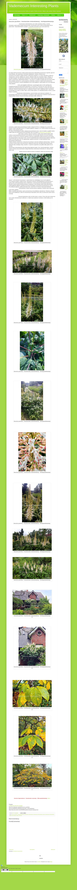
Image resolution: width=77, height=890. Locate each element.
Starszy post (53, 849)
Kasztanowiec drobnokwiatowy (28, 814)
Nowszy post (11, 849)
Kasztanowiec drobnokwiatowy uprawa (39, 814)
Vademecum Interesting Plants (34, 6)
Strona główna (32, 849)
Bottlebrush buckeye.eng (34, 28)
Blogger (51, 861)
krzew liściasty (14, 815)
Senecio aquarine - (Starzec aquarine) (66, 95)
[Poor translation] (7, 870)
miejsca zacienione (19, 815)
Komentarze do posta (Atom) (17, 851)
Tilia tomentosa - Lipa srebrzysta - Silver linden (66, 187)
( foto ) (48, 798)
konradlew (38, 861)
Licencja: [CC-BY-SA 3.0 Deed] (16, 805)
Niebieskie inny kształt (66, 145)
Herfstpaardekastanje (21, 814)
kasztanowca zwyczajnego (45, 132)
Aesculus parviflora (14, 814)
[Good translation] (3, 870)
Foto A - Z (61, 152)
